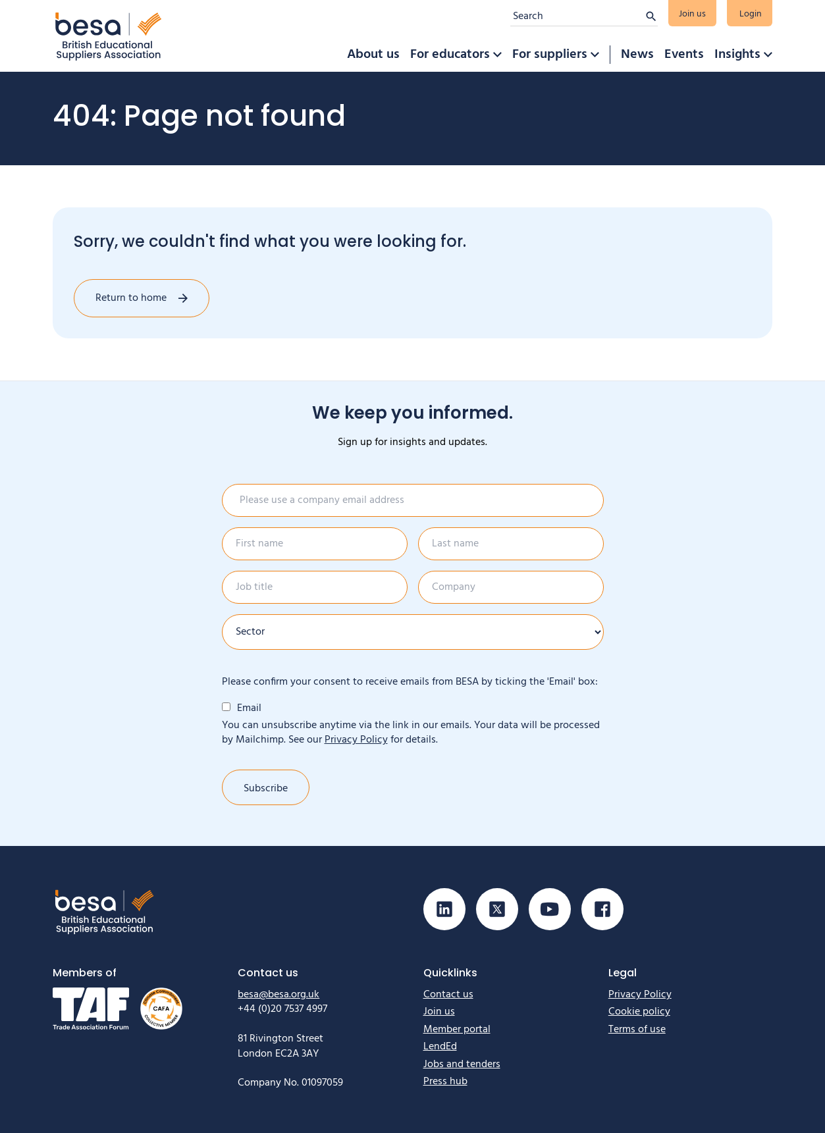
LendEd (440, 1046)
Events (684, 54)
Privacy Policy (356, 740)
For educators (450, 54)
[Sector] (413, 632)
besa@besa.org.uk (278, 995)
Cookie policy (639, 1011)
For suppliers (549, 54)
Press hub (445, 1081)
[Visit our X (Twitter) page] (497, 909)
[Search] (577, 16)
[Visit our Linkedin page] (444, 909)
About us (373, 54)
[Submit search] (651, 16)
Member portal (457, 1029)
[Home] (109, 36)
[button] (497, 54)
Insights (737, 54)
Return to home (131, 298)
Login (750, 14)
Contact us (448, 994)
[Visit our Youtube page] (550, 909)
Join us (692, 14)
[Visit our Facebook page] (602, 909)
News (637, 54)
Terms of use (637, 1029)
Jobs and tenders (461, 1064)
